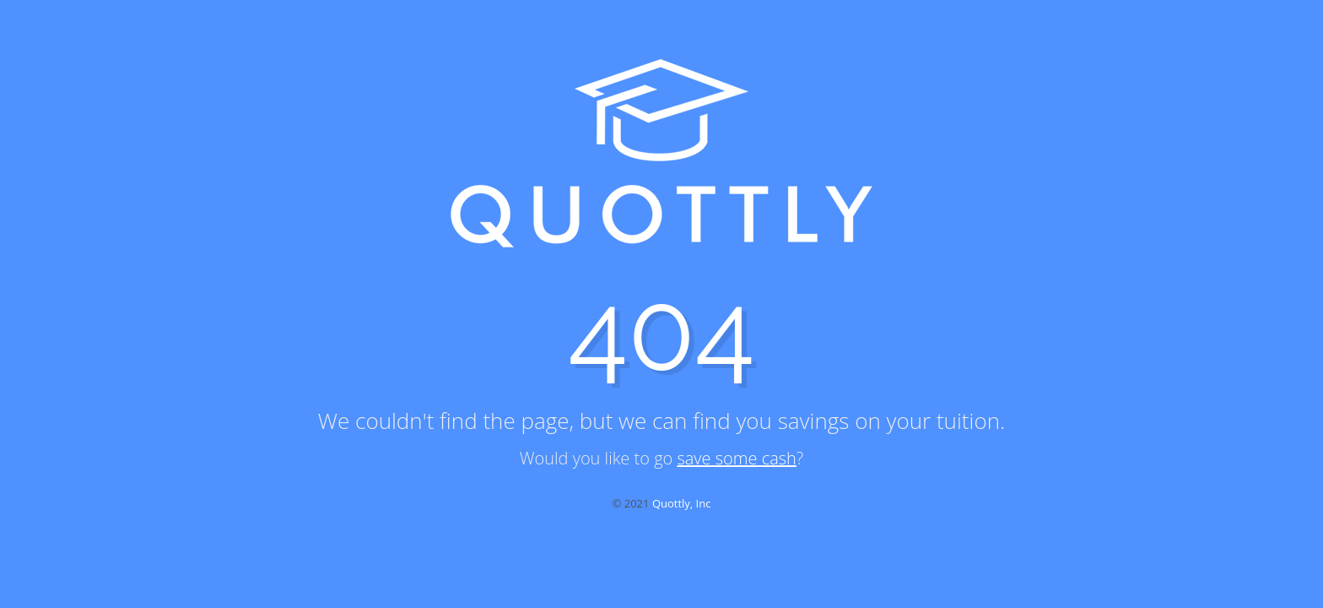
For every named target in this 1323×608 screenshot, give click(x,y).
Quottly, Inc (681, 503)
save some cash (736, 458)
